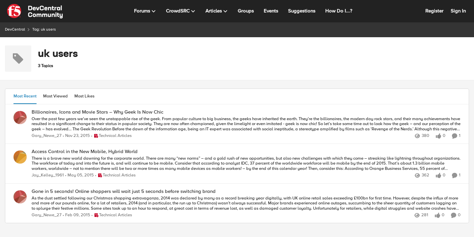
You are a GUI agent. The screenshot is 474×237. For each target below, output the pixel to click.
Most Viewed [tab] (55, 96)
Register (434, 11)
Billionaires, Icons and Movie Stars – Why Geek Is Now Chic (97, 112)
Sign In (458, 11)
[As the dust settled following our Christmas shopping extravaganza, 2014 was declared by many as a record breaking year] (246, 203)
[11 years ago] (79, 175)
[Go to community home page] (35, 11)
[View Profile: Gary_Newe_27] (20, 117)
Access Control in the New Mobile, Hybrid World (85, 151)
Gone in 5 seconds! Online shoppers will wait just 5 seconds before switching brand (124, 191)
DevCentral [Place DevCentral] (15, 29)
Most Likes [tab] (84, 96)
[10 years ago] (76, 136)
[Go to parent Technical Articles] (111, 136)
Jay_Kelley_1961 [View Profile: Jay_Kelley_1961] (48, 175)
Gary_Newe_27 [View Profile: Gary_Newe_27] (47, 135)
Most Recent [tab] (25, 96)
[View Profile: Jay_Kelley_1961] (20, 157)
